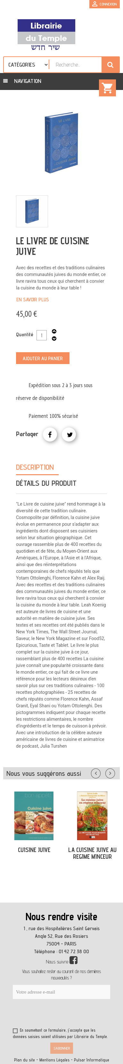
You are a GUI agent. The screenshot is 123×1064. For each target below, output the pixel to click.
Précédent (102, 772)
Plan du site (24, 1060)
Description (35, 467)
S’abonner (61, 1048)
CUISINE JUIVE (34, 849)
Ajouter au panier (43, 358)
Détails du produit (46, 483)
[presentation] (74, 1014)
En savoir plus (32, 299)
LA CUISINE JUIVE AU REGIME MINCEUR (92, 853)
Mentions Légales (54, 1060)
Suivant (114, 772)
